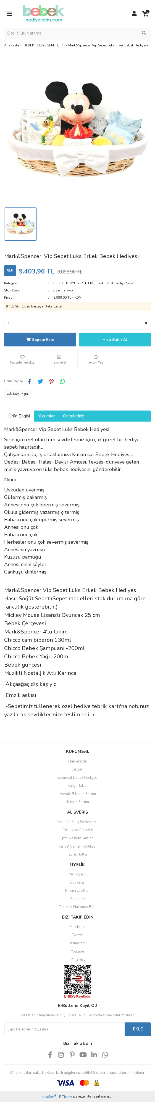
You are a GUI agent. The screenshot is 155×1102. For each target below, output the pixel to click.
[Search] (77, 33)
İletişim (77, 769)
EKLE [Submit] (138, 1029)
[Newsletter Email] (64, 1029)
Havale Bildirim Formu (77, 793)
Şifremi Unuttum (77, 890)
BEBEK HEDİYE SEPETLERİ (73, 283)
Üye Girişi (77, 882)
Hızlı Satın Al (115, 339)
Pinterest (77, 959)
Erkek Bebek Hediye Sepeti (115, 283)
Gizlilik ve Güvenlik (77, 830)
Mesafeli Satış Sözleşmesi (77, 821)
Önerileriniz (73, 416)
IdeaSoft (48, 1096)
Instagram (77, 943)
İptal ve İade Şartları (77, 838)
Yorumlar (46, 416)
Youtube (77, 951)
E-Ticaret (65, 1097)
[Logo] (43, 13)
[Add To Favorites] (22, 362)
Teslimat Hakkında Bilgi (77, 906)
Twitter (77, 935)
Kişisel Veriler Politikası (77, 846)
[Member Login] (134, 14)
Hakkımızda (77, 761)
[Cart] (145, 13)
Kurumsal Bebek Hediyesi (77, 777)
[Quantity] (77, 323)
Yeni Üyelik (77, 874)
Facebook (77, 926)
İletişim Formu (77, 801)
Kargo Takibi (78, 785)
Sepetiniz (77, 898)
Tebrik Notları (77, 854)
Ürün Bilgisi (19, 416)
